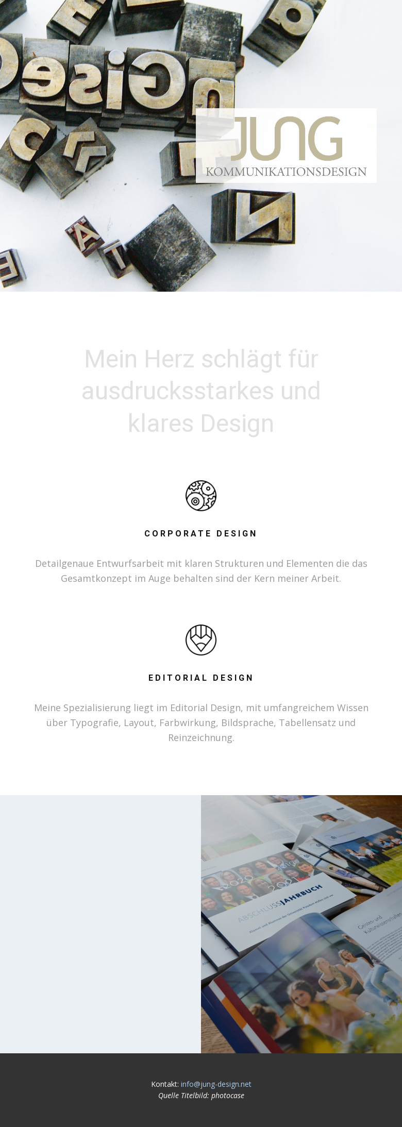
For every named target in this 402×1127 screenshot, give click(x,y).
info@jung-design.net (216, 1084)
